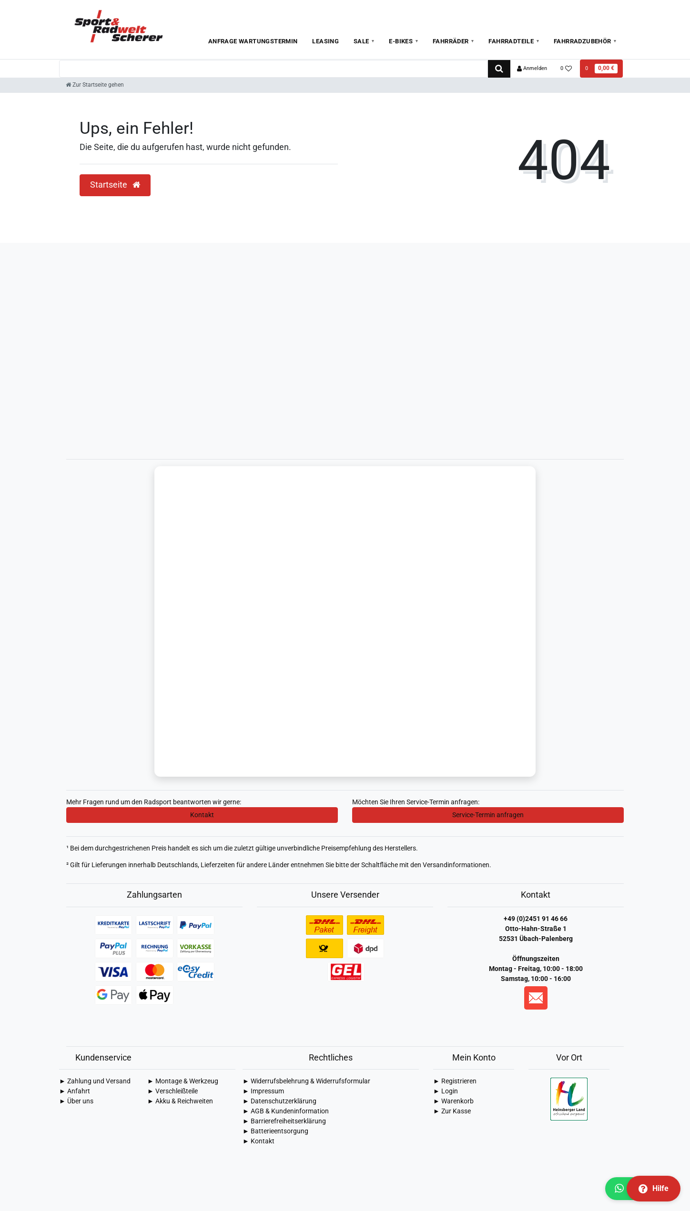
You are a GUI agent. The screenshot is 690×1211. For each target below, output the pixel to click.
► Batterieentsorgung (275, 1132)
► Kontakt (258, 1142)
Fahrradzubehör (582, 41)
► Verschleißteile (172, 1092)
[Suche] (499, 69)
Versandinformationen (456, 866)
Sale (361, 41)
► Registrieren (455, 1082)
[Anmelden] (532, 69)
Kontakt (202, 816)
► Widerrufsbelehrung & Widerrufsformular (306, 1082)
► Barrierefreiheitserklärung (284, 1122)
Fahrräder (451, 41)
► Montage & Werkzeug (182, 1082)
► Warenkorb (453, 1102)
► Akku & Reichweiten (180, 1102)
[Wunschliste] (566, 69)
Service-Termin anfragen (488, 816)
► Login (445, 1092)
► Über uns (76, 1102)
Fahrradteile (511, 41)
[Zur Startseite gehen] (95, 84)
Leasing (325, 41)
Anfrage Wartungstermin (253, 41)
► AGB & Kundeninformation (286, 1112)
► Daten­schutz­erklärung (279, 1102)
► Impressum (263, 1092)
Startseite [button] (115, 185)
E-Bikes (401, 41)
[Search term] (273, 69)
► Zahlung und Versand (95, 1082)
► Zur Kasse (452, 1112)
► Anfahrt (74, 1092)
